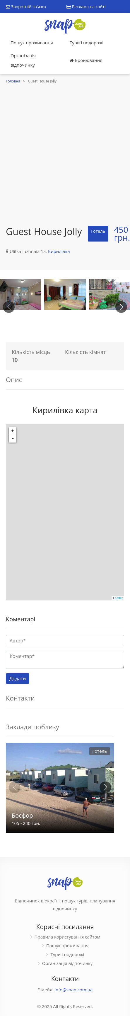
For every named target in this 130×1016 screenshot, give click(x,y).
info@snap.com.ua (73, 990)
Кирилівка (59, 251)
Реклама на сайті (85, 6)
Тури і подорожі (86, 42)
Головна (13, 81)
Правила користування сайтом (67, 937)
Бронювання (86, 60)
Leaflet (118, 598)
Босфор (22, 815)
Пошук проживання (32, 42)
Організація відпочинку (23, 60)
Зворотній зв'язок (26, 6)
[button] (121, 307)
